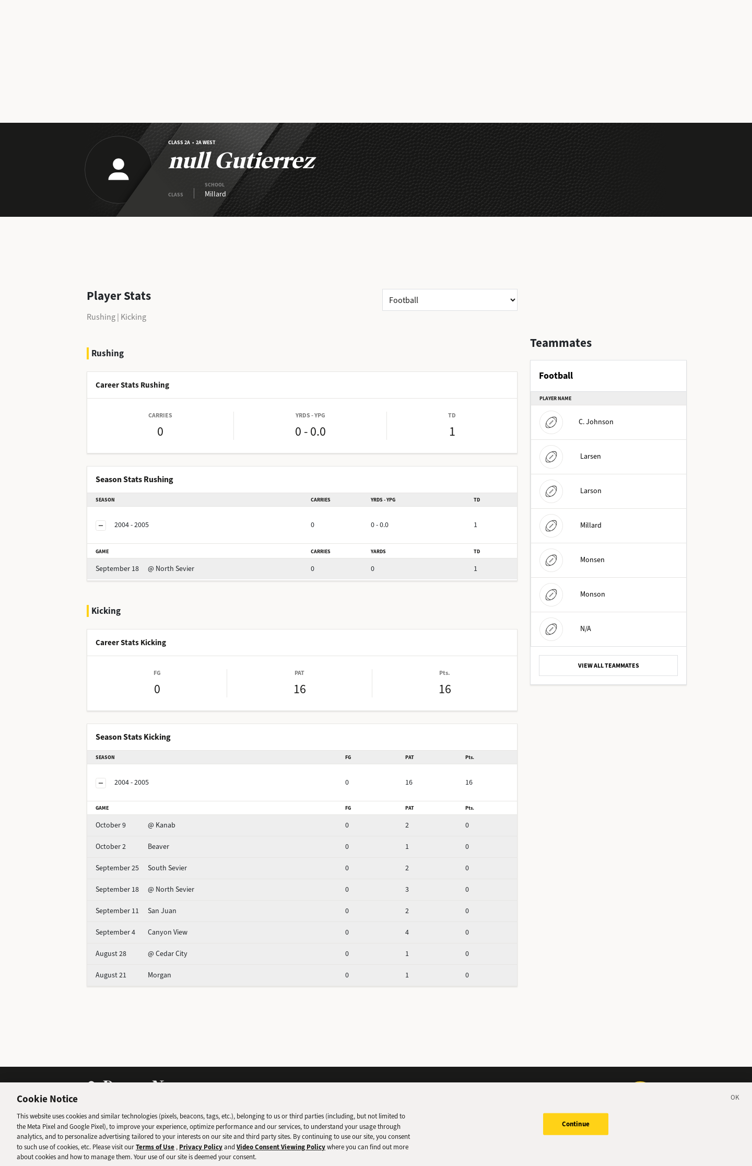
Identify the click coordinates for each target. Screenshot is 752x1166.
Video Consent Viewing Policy (281, 1153)
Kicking (133, 316)
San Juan (136, 911)
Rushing (101, 316)
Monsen (572, 560)
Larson (570, 491)
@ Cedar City (141, 954)
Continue (576, 1130)
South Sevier (141, 868)
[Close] (735, 1105)
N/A (565, 629)
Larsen (570, 456)
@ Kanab (135, 825)
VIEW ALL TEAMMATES (608, 665)
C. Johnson (576, 422)
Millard (570, 525)
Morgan (133, 975)
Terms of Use (155, 1153)
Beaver (132, 847)
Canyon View (141, 932)
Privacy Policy (200, 1153)
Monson (572, 594)
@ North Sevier (145, 569)
